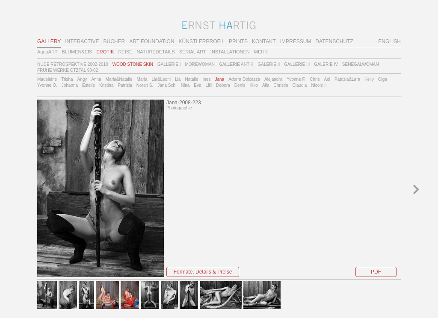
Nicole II (318, 85)
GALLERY (49, 41)
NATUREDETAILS (155, 51)
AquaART (47, 51)
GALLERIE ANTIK (236, 64)
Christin (281, 85)
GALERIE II (269, 64)
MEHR (261, 51)
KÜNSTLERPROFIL (202, 41)
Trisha (67, 79)
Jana (219, 79)
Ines (207, 79)
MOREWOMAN (199, 64)
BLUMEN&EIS (77, 51)
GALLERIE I (169, 64)
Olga (382, 79)
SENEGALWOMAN (360, 64)
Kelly (369, 79)
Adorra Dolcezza (244, 79)
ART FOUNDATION (151, 41)
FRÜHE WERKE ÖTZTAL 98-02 (67, 70)
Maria (142, 79)
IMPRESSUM (295, 41)
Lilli (209, 85)
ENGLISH (389, 41)
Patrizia (125, 85)
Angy (82, 79)
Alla (265, 85)
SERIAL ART (192, 51)
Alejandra (273, 79)
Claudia (299, 85)
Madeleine (47, 79)
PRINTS (238, 41)
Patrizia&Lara (347, 79)
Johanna (70, 85)
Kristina (106, 85)
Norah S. (144, 85)
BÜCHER (114, 41)
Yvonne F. (296, 79)
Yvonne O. (47, 85)
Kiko (253, 85)
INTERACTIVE (82, 41)
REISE (125, 51)
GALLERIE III (297, 64)
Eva (197, 85)
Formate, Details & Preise (203, 272)
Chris (315, 79)
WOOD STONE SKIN (132, 64)
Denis (240, 85)
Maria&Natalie (119, 79)
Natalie (191, 79)
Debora (223, 85)
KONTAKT (264, 41)
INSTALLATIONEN (230, 51)
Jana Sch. (166, 85)
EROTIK (105, 51)
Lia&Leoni (161, 79)
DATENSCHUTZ (334, 41)
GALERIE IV (326, 64)
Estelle (88, 85)
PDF (376, 272)
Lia (178, 79)
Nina (185, 85)
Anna (96, 79)
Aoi (327, 79)
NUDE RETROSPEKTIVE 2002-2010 (72, 64)
